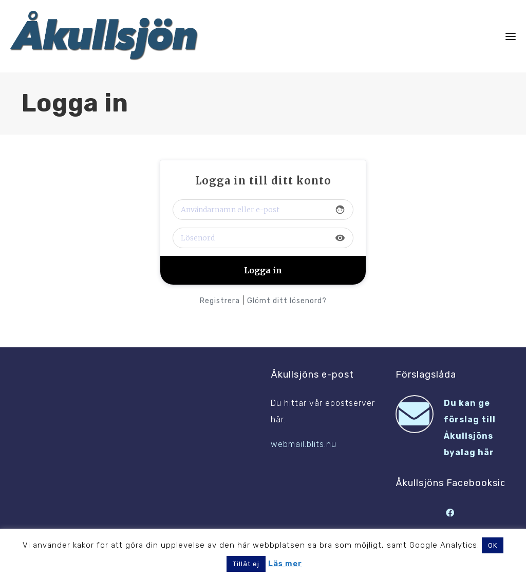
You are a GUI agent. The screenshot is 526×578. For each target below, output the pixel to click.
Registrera (220, 300)
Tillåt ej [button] (246, 564)
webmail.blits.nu (303, 444)
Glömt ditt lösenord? (287, 300)
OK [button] (492, 545)
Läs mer (285, 563)
